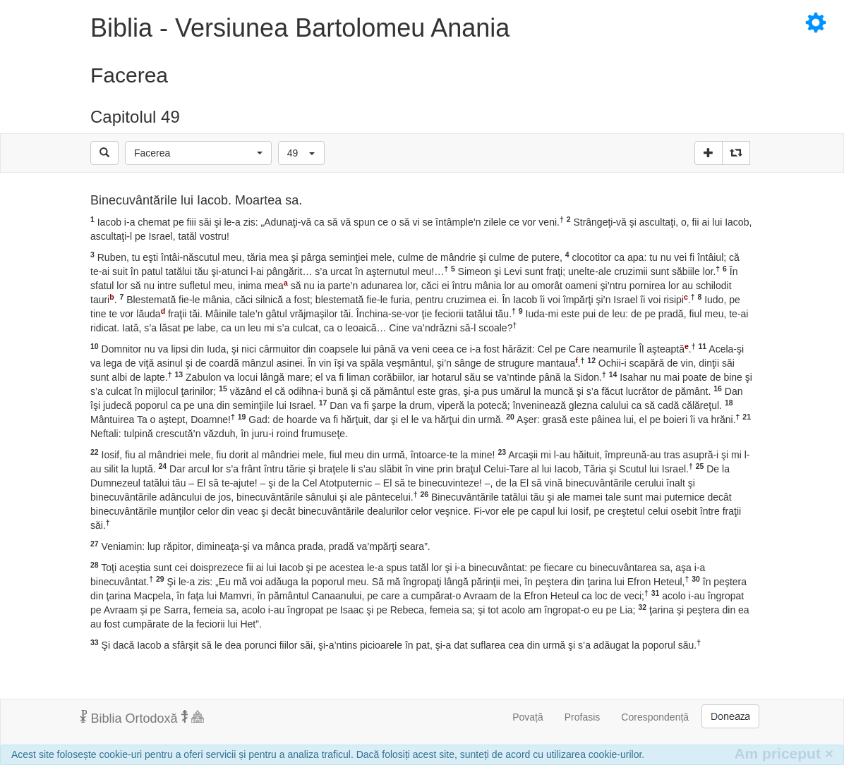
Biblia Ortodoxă (142, 718)
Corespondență (655, 717)
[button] (198, 153)
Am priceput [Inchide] (783, 753)
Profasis (583, 717)
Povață (527, 717)
